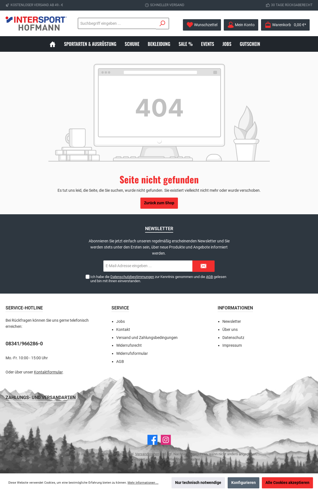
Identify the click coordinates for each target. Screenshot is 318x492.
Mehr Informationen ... (143, 482)
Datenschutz (233, 337)
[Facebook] (152, 440)
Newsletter (231, 321)
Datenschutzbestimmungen (132, 277)
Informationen (235, 308)
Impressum (232, 345)
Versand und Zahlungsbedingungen (147, 337)
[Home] (56, 44)
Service (120, 308)
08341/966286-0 (24, 343)
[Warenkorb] (285, 25)
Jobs (120, 321)
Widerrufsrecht (129, 345)
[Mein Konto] (241, 25)
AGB (209, 277)
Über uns (230, 329)
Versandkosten (147, 454)
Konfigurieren (243, 482)
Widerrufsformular (132, 353)
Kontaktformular (48, 372)
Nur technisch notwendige (198, 482)
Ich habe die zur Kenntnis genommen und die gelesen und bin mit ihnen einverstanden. (158, 279)
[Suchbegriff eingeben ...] (86, 23)
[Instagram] (166, 440)
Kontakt (123, 329)
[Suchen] (155, 23)
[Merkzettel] (202, 25)
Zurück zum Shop (159, 203)
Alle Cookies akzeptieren (287, 482)
